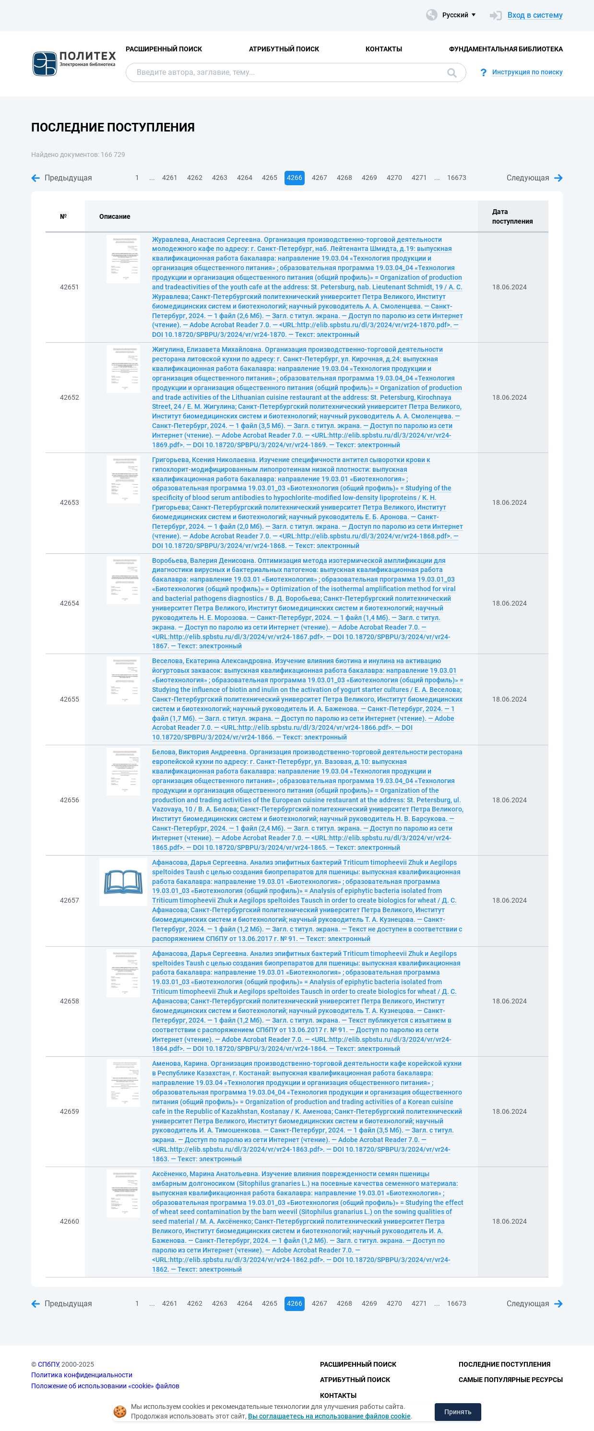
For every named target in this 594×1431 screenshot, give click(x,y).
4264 (244, 177)
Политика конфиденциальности (81, 1375)
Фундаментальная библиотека (506, 49)
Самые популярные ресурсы (511, 1379)
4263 (219, 177)
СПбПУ (48, 1364)
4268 (344, 177)
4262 (194, 177)
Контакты (384, 49)
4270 (394, 177)
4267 (319, 177)
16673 (456, 177)
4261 (170, 177)
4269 (369, 177)
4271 (419, 177)
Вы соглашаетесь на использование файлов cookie (329, 1416)
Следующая (535, 177)
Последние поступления (504, 1364)
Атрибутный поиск (284, 49)
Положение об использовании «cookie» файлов (105, 1386)
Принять (458, 1412)
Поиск (452, 73)
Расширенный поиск (164, 49)
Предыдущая (61, 177)
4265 (269, 177)
